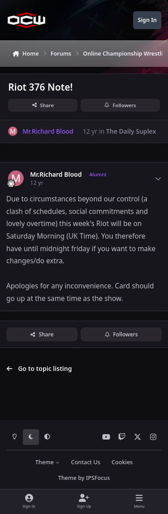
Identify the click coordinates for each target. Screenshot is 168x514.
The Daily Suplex (131, 131)
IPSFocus (98, 478)
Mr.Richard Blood (56, 174)
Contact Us (85, 462)
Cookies (122, 462)
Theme (47, 462)
